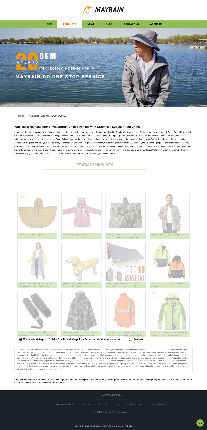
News (91, 24)
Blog (109, 24)
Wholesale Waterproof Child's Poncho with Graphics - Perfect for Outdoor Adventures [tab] (69, 339)
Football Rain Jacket (37, 380)
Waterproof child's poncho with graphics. (47, 116)
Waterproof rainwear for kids (132, 380)
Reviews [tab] (136, 339)
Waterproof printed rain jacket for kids (162, 380)
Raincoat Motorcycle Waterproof (105, 380)
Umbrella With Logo (55, 380)
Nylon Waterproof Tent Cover (131, 404)
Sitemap (128, 426)
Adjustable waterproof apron (51, 382)
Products (69, 24)
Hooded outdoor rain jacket (77, 380)
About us (156, 24)
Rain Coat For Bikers (28, 382)
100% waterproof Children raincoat (113, 412)
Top (200, 422)
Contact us (131, 24)
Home (48, 24)
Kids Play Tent (20, 380)
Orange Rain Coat (161, 404)
